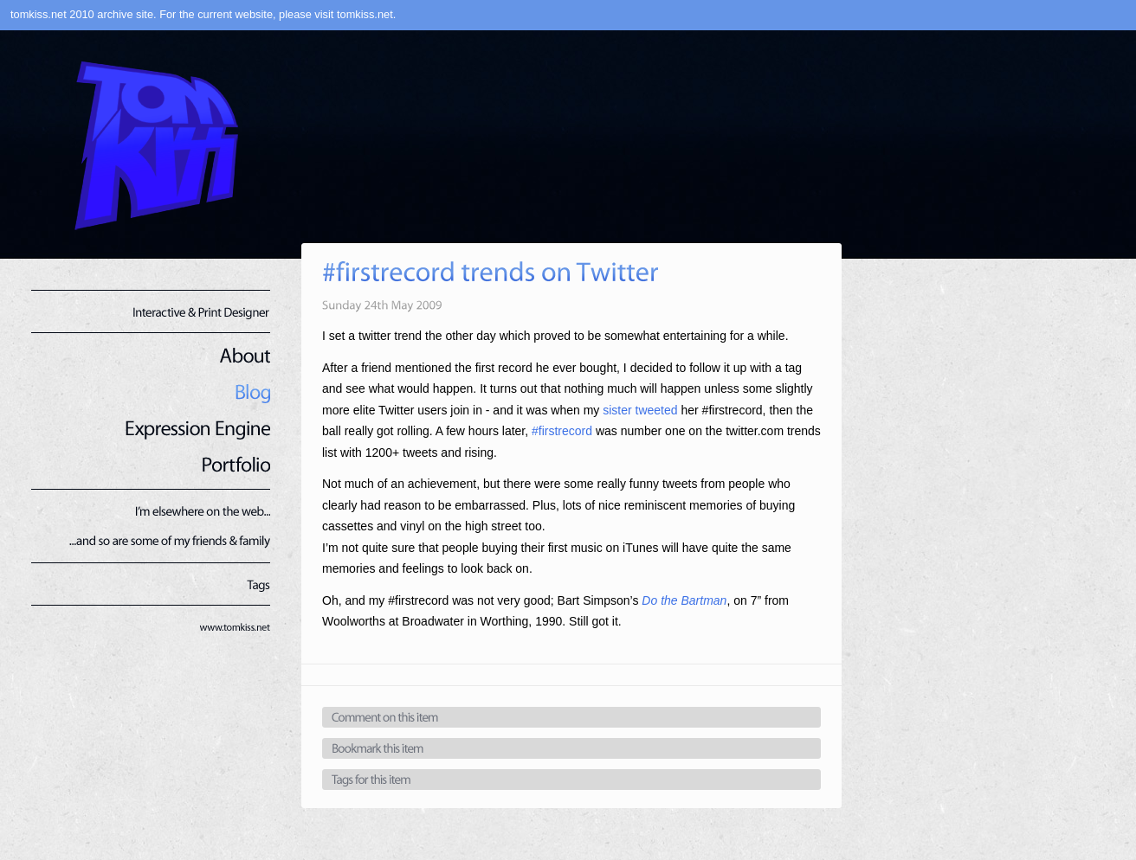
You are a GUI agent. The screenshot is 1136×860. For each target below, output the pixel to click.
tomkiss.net (365, 14)
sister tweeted (640, 410)
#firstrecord (562, 431)
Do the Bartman (684, 600)
